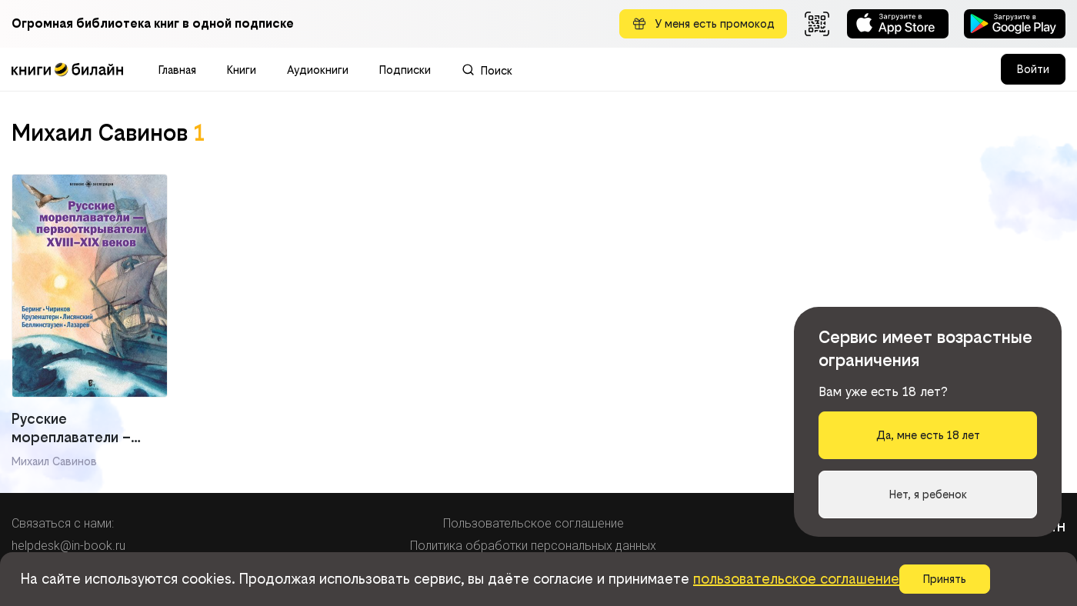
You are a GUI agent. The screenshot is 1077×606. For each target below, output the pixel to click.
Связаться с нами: (63, 523)
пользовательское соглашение (796, 579)
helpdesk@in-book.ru (68, 545)
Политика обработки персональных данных (533, 545)
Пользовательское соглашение (533, 523)
